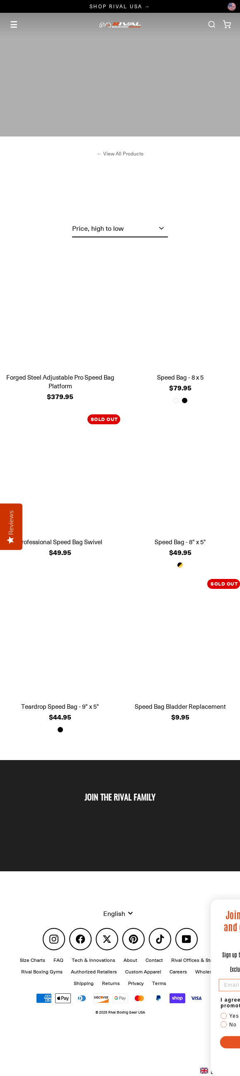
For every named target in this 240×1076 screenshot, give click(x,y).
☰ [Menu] (13, 24)
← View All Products (120, 153)
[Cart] (226, 24)
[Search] (211, 24)
